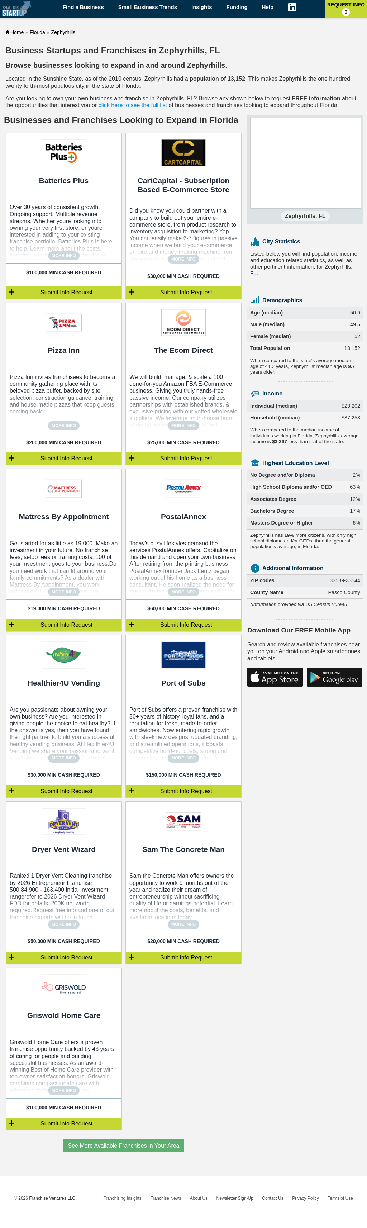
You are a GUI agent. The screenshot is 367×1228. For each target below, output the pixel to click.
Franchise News (165, 1198)
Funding (237, 7)
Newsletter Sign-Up (234, 1198)
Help (268, 7)
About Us (199, 1198)
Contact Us (272, 1198)
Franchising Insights (122, 1198)
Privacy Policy (305, 1198)
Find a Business (83, 7)
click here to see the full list (133, 105)
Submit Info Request (66, 292)
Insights (201, 7)
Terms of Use (340, 1198)
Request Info (346, 9)
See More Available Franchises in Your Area (124, 1146)
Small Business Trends (147, 7)
